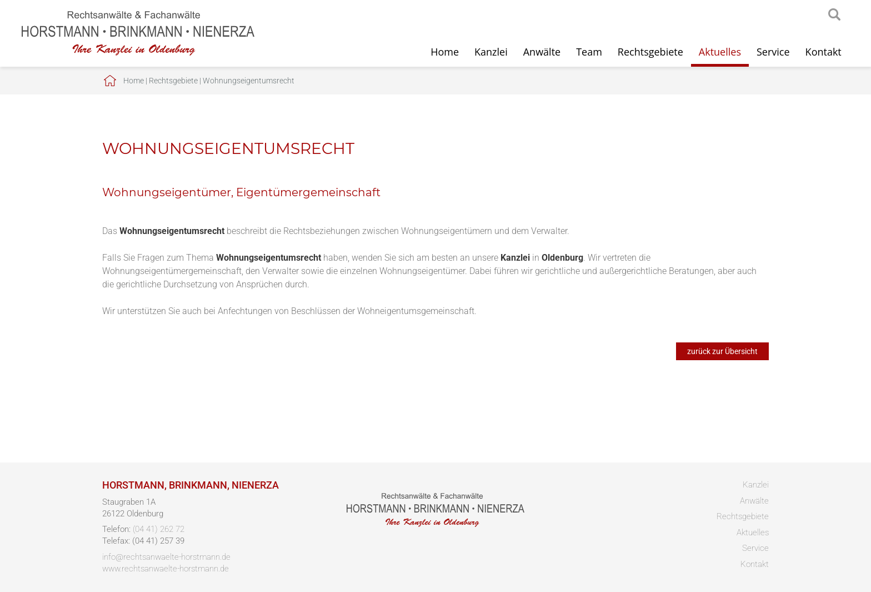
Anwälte (541, 51)
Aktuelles (720, 51)
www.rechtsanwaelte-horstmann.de (165, 569)
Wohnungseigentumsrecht (248, 80)
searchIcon (834, 15)
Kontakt (823, 51)
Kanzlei (491, 51)
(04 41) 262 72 (158, 529)
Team (589, 51)
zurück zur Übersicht (722, 351)
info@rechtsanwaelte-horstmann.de (166, 557)
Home (445, 51)
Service (773, 51)
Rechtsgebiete (650, 51)
